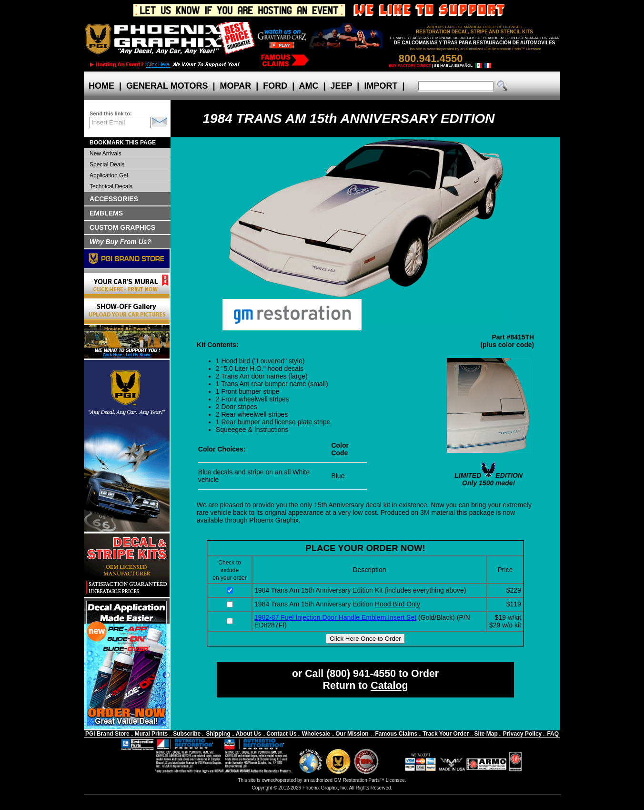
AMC (308, 86)
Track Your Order (446, 733)
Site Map (485, 733)
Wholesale (316, 733)
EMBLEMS (106, 213)
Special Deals (107, 164)
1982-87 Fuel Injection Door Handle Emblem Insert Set (335, 617)
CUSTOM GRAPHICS (122, 227)
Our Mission (351, 733)
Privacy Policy (522, 733)
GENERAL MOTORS (166, 86)
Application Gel (109, 175)
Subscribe (187, 733)
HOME (101, 86)
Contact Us (281, 733)
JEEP (341, 86)
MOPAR (235, 86)
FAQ (553, 733)
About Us (248, 733)
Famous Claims (396, 733)
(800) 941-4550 (361, 673)
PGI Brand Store (107, 733)
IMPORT (380, 86)
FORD (275, 86)
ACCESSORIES (114, 199)
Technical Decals (111, 186)
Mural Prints (151, 733)
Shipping (218, 733)
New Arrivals (105, 153)
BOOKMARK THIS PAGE (123, 142)
